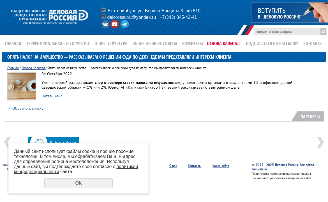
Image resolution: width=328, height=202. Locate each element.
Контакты (313, 43)
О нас (99, 43)
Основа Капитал (223, 43)
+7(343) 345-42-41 (178, 17)
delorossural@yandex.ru (131, 17)
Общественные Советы (154, 43)
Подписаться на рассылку (272, 43)
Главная (13, 43)
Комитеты (192, 43)
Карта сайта (220, 165)
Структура (118, 43)
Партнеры (310, 117)
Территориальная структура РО (58, 43)
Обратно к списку (25, 108)
